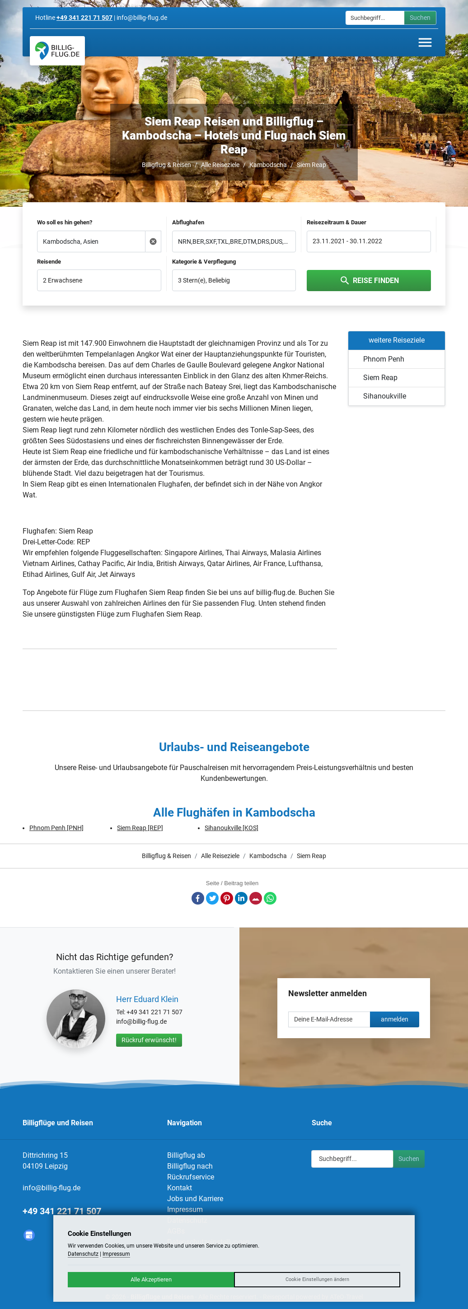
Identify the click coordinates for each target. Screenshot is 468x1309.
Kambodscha (268, 164)
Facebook (198, 898)
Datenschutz (83, 1254)
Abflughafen (188, 222)
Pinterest (226, 898)
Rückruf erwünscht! (149, 1040)
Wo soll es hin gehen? (64, 222)
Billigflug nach (190, 1166)
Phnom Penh (383, 359)
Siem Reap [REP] (140, 827)
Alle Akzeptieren (151, 1279)
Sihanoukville (384, 396)
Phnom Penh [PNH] (56, 827)
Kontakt (179, 1188)
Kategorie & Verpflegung (204, 261)
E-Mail (255, 898)
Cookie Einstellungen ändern (317, 1279)
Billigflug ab (186, 1155)
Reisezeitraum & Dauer (336, 222)
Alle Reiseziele (220, 164)
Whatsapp (270, 898)
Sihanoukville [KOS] (231, 827)
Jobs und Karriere (195, 1198)
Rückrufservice (190, 1177)
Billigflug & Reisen (166, 164)
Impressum (185, 1209)
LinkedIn (241, 898)
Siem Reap (311, 164)
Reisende (49, 261)
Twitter (212, 898)
